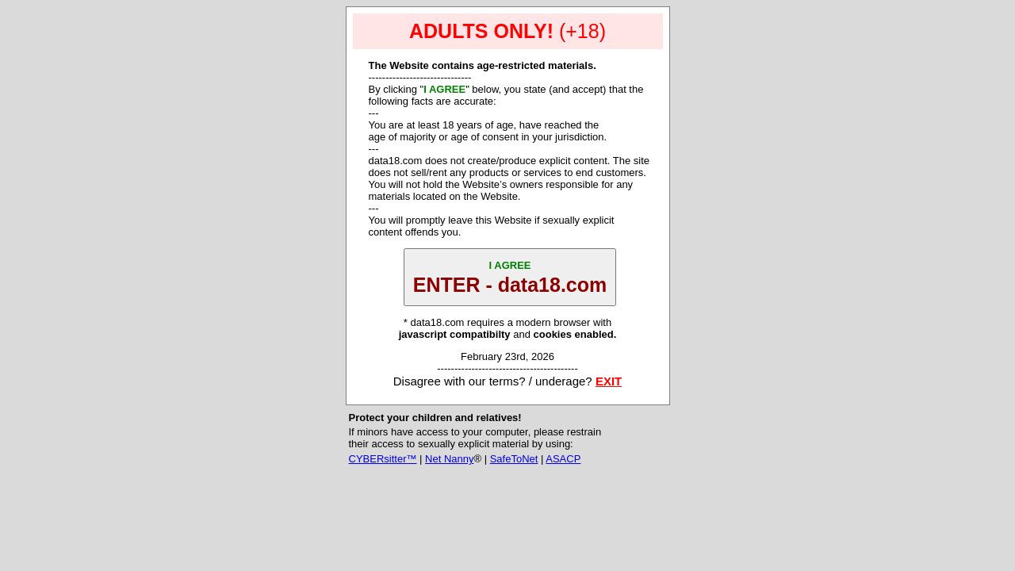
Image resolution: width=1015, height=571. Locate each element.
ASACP (563, 459)
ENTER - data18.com (510, 277)
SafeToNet (514, 459)
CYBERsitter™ (383, 459)
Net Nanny (449, 459)
